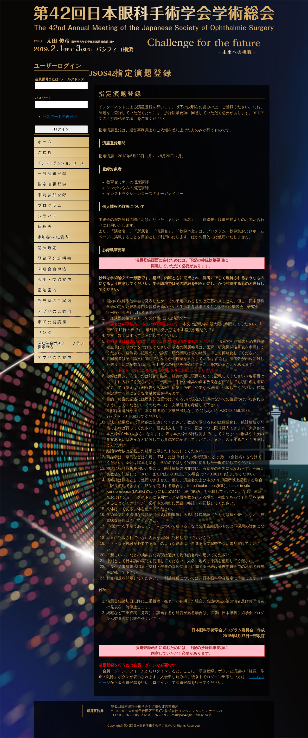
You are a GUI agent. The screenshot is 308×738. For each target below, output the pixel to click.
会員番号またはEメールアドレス (59, 79)
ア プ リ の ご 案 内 (54, 311)
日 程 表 (44, 227)
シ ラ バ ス (47, 216)
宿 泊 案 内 (47, 290)
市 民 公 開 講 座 (52, 322)
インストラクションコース (61, 163)
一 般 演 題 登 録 (52, 174)
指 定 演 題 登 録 (52, 184)
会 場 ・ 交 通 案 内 (54, 279)
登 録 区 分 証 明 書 (54, 258)
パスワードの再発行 (60, 117)
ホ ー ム (44, 142)
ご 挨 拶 (44, 152)
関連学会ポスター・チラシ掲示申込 (61, 345)
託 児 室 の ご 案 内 (54, 301)
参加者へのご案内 (53, 237)
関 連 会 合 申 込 (52, 269)
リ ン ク (44, 332)
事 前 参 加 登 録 (52, 195)
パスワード (43, 98)
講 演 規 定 (47, 248)
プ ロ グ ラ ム (49, 205)
